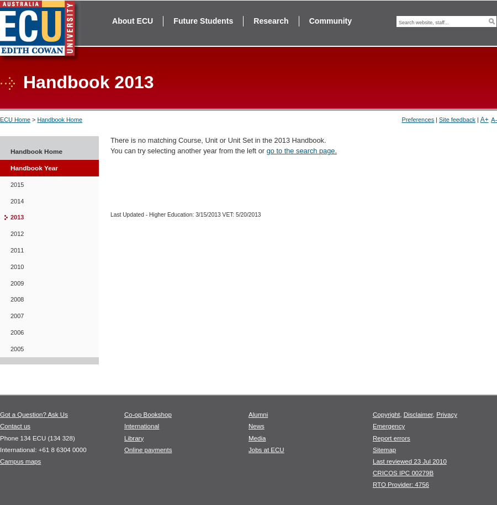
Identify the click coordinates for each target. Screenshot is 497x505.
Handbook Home (59, 119)
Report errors (391, 438)
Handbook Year (34, 168)
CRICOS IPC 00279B (403, 473)
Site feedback (457, 119)
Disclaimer (418, 414)
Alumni (258, 414)
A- (494, 119)
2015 (17, 184)
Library (134, 438)
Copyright (386, 414)
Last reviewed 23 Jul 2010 (410, 461)
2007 (17, 316)
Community (330, 21)
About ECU (132, 21)
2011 (17, 250)
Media (257, 438)
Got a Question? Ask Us (34, 414)
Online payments (148, 450)
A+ (484, 119)
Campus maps (20, 461)
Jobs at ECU (266, 450)
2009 (17, 283)
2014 (17, 201)
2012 (17, 233)
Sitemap (384, 450)
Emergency (389, 426)
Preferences (417, 119)
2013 (17, 217)
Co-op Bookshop (148, 414)
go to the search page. (302, 151)
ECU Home (15, 119)
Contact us (15, 426)
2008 (17, 299)
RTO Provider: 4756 (401, 484)
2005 (17, 349)
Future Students (203, 21)
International (141, 426)
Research (270, 21)
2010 (17, 267)
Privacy (446, 414)
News (256, 426)
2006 (17, 332)
